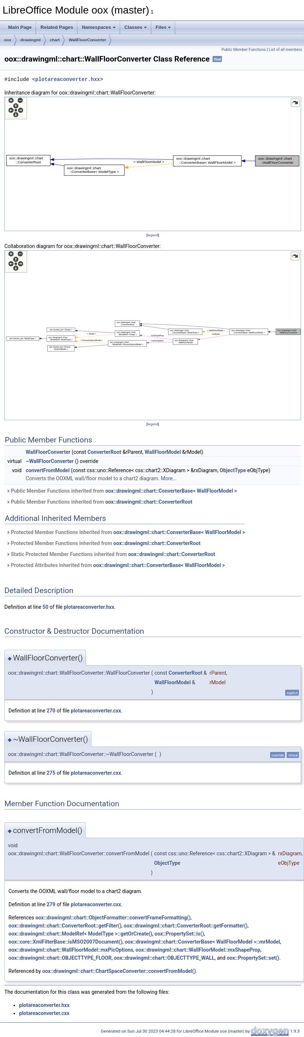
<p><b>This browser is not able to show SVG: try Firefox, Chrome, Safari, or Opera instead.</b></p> (153, 164)
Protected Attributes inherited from (115, 565)
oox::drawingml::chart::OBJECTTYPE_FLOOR (60, 958)
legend (152, 235)
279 (51, 904)
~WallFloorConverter (50, 461)
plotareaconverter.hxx (67, 79)
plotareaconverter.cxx (96, 711)
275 (51, 773)
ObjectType (233, 470)
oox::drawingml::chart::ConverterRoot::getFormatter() (185, 926)
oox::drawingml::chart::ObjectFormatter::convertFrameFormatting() (113, 918)
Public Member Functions (243, 49)
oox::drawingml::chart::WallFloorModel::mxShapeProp (197, 950)
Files (163, 27)
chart (55, 40)
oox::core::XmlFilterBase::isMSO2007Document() (65, 942)
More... (169, 478)
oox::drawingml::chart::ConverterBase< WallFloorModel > (171, 491)
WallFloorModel (163, 452)
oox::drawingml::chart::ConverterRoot (148, 502)
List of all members (285, 49)
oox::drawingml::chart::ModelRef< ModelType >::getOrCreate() (80, 934)
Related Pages (56, 27)
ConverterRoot (104, 452)
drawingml (31, 40)
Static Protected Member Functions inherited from (110, 554)
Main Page (20, 27)
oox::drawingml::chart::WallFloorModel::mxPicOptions (70, 950)
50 (45, 607)
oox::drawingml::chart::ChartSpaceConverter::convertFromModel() (119, 971)
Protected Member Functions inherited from (125, 532)
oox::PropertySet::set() (253, 958)
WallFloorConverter (87, 40)
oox (7, 40)
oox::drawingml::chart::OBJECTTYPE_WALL (164, 958)
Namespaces (99, 27)
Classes (135, 27)
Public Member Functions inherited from (121, 491)
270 (51, 711)
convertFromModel (48, 470)
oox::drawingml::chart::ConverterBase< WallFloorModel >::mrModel (202, 942)
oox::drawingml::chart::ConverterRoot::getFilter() (65, 926)
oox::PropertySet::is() (179, 934)
